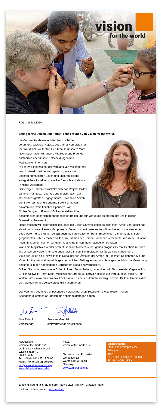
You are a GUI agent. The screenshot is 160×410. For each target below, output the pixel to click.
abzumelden (56, 389)
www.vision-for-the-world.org (35, 368)
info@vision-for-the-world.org (35, 365)
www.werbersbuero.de (75, 367)
